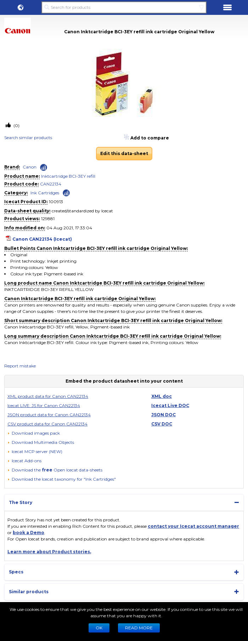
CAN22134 (50, 184)
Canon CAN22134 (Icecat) (42, 239)
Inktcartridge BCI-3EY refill (68, 176)
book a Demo (28, 532)
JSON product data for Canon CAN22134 (49, 414)
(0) (15, 125)
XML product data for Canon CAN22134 (47, 396)
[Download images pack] (33, 433)
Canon (29, 167)
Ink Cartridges (44, 192)
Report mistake (20, 365)
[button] (20, 7)
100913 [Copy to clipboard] (56, 201)
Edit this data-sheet (124, 153)
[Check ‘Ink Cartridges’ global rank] (66, 192)
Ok (99, 627)
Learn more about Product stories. (49, 551)
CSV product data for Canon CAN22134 (47, 424)
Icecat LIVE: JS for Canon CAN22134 (43, 405)
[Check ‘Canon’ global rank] (43, 167)
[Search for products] (124, 7)
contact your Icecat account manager (193, 526)
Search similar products (28, 137)
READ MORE (139, 627)
